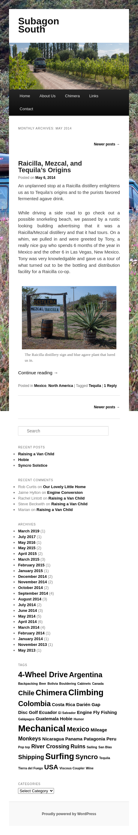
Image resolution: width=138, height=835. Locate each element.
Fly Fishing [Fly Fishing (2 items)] (105, 712)
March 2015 (28, 559)
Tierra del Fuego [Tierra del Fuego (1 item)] (30, 768)
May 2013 (26, 650)
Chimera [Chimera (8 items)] (51, 692)
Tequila (95, 386)
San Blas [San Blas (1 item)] (105, 747)
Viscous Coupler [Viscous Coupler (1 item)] (72, 768)
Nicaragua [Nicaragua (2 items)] (53, 738)
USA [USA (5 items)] (51, 767)
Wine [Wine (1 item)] (89, 768)
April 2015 (27, 553)
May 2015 (26, 548)
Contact (26, 109)
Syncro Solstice (32, 465)
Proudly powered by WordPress (69, 814)
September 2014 (33, 593)
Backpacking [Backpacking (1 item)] (28, 683)
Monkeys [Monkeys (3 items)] (29, 739)
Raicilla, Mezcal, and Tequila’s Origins (50, 167)
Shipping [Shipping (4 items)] (31, 757)
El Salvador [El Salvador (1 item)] (67, 713)
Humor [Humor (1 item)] (79, 719)
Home (25, 96)
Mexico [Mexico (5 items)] (78, 729)
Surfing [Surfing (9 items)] (59, 756)
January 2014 (30, 639)
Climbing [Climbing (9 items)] (86, 692)
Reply (110, 386)
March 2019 (28, 531)
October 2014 (30, 587)
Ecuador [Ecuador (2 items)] (48, 712)
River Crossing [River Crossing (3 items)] (50, 746)
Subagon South (38, 25)
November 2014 (32, 582)
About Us (48, 96)
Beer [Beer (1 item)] (42, 683)
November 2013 (32, 644)
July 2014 (27, 605)
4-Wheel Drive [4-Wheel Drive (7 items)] (43, 674)
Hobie (23, 459)
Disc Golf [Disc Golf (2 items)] (28, 712)
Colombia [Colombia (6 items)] (34, 703)
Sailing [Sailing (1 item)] (92, 747)
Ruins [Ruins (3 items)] (78, 746)
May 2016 (26, 542)
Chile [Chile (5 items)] (26, 693)
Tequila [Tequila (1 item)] (104, 758)
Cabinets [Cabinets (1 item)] (84, 683)
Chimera (72, 96)
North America (60, 386)
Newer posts (107, 144)
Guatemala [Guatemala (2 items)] (47, 718)
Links (93, 96)
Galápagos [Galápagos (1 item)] (26, 719)
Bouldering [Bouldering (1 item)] (67, 683)
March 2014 (28, 627)
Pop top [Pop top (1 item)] (24, 747)
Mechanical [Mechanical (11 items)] (41, 728)
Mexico (40, 386)
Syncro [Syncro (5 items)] (86, 757)
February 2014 (31, 633)
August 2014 (29, 599)
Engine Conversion (64, 492)
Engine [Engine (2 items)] (84, 712)
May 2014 (26, 616)
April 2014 (27, 621)
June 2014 (27, 610)
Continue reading (38, 372)
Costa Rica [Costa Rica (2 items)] (63, 704)
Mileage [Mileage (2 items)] (99, 729)
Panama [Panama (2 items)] (73, 738)
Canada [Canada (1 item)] (98, 683)
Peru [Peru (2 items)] (111, 738)
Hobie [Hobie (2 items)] (66, 718)
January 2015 (30, 571)
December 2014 (32, 576)
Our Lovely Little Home (64, 486)
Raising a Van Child (36, 454)
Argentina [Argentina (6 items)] (85, 675)
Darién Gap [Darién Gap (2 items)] (88, 704)
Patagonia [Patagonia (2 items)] (94, 738)
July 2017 (27, 536)
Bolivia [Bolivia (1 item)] (52, 683)
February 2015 (31, 565)
